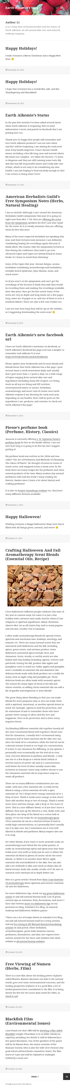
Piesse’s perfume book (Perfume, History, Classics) (31, 429)
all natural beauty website (30, 941)
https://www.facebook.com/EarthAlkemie (26, 356)
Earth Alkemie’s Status (27, 115)
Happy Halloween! (23, 516)
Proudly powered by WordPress (18, 1084)
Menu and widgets (62, 10)
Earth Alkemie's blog (21, 7)
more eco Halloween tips (37, 903)
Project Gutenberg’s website (32, 490)
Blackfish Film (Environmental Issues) (27, 1021)
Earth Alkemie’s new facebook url (34, 337)
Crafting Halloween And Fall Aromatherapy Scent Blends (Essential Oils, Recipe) (33, 554)
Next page (66, 1076)
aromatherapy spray (48, 817)
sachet (8, 817)
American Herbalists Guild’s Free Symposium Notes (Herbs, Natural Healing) (34, 201)
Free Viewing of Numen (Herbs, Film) (28, 966)
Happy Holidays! (21, 48)
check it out (11, 996)
